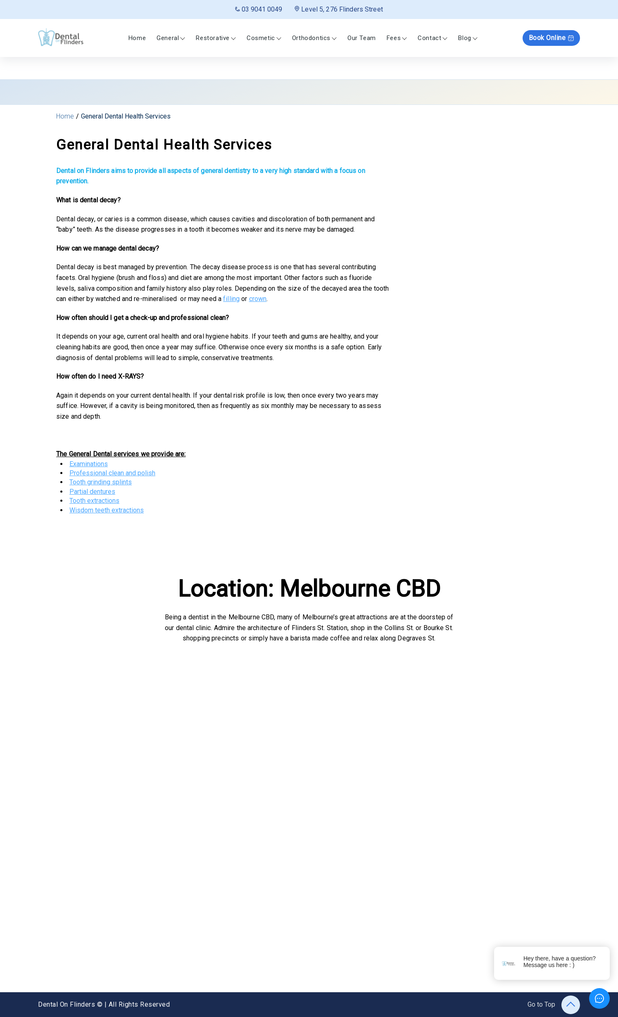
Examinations (88, 464)
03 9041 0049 (258, 9)
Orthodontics (311, 38)
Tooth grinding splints (100, 482)
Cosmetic (261, 38)
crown (258, 299)
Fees (394, 38)
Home (137, 38)
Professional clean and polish (112, 473)
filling (231, 299)
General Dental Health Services (126, 116)
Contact (429, 38)
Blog (464, 38)
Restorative (213, 38)
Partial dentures (92, 491)
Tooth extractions (94, 501)
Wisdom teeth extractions (106, 510)
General (168, 38)
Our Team (361, 38)
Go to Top (554, 1005)
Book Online (551, 38)
